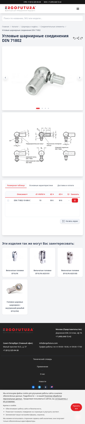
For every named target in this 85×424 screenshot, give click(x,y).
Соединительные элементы (52, 26)
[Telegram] (39, 387)
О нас (42, 374)
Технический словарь (42, 359)
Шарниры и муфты (29, 26)
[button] (80, 78)
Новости (42, 381)
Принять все (76, 407)
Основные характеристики (41, 185)
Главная (5, 26)
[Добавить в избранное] (8, 200)
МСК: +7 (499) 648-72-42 (52, 2)
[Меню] (78, 9)
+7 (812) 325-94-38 (11, 350)
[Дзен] (45, 387)
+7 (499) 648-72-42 (63, 336)
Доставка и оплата (65, 185)
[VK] (33, 387)
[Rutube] (51, 387)
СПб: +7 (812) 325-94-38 (32, 2)
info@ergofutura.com (48, 343)
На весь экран (70, 221)
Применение (42, 366)
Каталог (15, 26)
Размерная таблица (16, 185)
